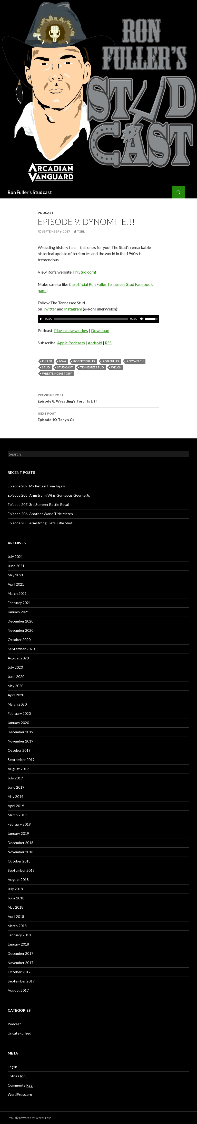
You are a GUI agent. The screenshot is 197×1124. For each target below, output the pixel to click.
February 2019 (19, 824)
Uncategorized (19, 1033)
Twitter (49, 308)
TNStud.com (83, 271)
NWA (62, 361)
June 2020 (16, 676)
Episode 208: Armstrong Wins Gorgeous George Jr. (49, 495)
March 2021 (17, 593)
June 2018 (16, 898)
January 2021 (18, 612)
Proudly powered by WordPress (29, 1118)
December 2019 (20, 732)
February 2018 (19, 935)
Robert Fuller (84, 361)
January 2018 (18, 944)
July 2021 (15, 556)
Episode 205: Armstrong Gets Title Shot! (41, 523)
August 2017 (18, 990)
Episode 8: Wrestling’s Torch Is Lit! (98, 397)
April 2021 (16, 584)
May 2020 (15, 686)
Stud (46, 367)
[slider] (91, 319)
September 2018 (21, 870)
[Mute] (141, 319)
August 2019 (18, 769)
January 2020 (18, 722)
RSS (108, 342)
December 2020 (20, 621)
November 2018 (20, 852)
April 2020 (16, 695)
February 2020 (19, 713)
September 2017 (21, 981)
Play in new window (71, 330)
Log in (12, 1067)
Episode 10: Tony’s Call (98, 416)
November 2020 (20, 630)
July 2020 (15, 667)
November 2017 (20, 962)
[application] (98, 319)
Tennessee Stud (92, 367)
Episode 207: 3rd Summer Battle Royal (38, 504)
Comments (20, 1085)
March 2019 (17, 815)
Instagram (73, 308)
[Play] (41, 319)
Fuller (47, 361)
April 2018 (16, 916)
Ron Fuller (111, 361)
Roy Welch (135, 361)
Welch (116, 367)
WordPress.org (20, 1094)
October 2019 (19, 750)
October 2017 (19, 972)
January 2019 (18, 833)
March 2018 (17, 926)
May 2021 (15, 575)
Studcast (65, 367)
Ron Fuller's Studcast (30, 192)
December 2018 (20, 842)
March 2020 (17, 704)
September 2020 (21, 649)
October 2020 (19, 639)
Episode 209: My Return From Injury (36, 486)
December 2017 (20, 953)
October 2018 (19, 861)
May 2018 (15, 907)
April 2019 (16, 806)
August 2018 (18, 879)
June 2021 (16, 566)
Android (95, 342)
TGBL (81, 231)
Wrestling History (57, 373)
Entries (17, 1076)
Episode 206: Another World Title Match (40, 513)
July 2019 (15, 778)
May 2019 (15, 796)
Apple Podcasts (71, 342)
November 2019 (20, 741)
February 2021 (19, 602)
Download (100, 330)
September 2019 (21, 759)
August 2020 (18, 658)
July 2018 (15, 889)
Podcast (46, 213)
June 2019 (16, 787)
